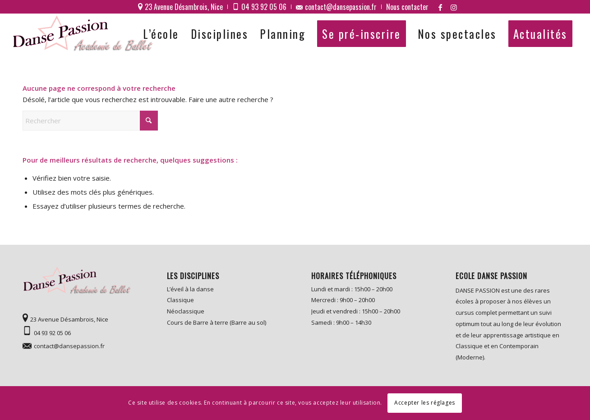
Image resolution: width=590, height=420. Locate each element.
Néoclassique (185, 311)
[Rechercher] (90, 121)
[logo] (84, 34)
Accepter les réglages (424, 402)
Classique (180, 300)
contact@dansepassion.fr (69, 346)
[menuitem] (181, 7)
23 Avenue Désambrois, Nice (69, 319)
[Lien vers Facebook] (440, 7)
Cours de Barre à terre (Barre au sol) (216, 322)
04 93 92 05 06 (52, 333)
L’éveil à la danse (190, 289)
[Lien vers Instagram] (454, 7)
